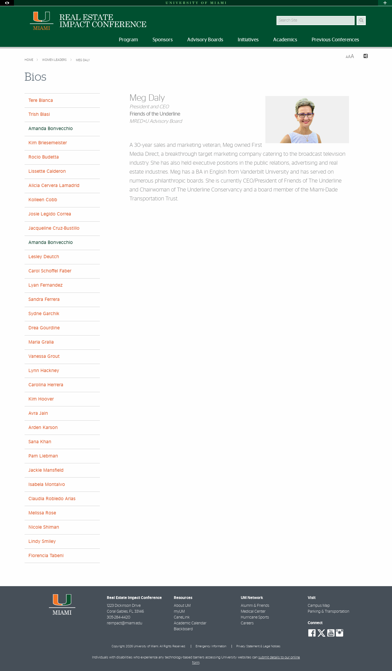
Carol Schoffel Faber (49, 271)
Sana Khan (39, 442)
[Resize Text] (350, 56)
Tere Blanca (40, 100)
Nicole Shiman (43, 527)
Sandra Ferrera (44, 299)
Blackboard (183, 629)
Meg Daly (83, 60)
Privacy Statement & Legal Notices (258, 646)
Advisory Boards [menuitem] (205, 39)
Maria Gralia (41, 342)
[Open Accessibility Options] (7, 3)
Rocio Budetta (43, 157)
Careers (247, 623)
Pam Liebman (43, 456)
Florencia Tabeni (46, 555)
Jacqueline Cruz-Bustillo (54, 228)
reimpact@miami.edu (124, 623)
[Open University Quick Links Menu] (385, 3)
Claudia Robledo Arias (52, 499)
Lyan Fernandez (45, 285)
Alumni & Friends (255, 606)
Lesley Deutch (43, 257)
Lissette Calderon (47, 171)
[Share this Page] (363, 57)
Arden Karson (43, 427)
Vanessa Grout (44, 356)
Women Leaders (55, 59)
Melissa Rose (42, 513)
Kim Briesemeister (47, 143)
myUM (179, 612)
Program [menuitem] (128, 39)
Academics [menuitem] (285, 39)
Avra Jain (38, 413)
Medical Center (253, 612)
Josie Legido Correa (49, 214)
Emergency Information (211, 646)
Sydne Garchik (43, 313)
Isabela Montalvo (46, 484)
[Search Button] (361, 20)
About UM (182, 606)
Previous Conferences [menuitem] (335, 39)
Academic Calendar (190, 623)
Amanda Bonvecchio (50, 128)
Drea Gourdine (44, 328)
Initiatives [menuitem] (248, 39)
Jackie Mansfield (46, 470)
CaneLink (182, 617)
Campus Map (319, 606)
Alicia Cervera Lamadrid (54, 185)
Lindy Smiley (42, 541)
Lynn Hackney (43, 370)
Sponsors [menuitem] (163, 39)
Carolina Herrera (45, 385)
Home (29, 59)
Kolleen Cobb (42, 200)
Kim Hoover (41, 399)
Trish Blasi (39, 114)
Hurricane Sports (255, 617)
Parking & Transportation (328, 612)
